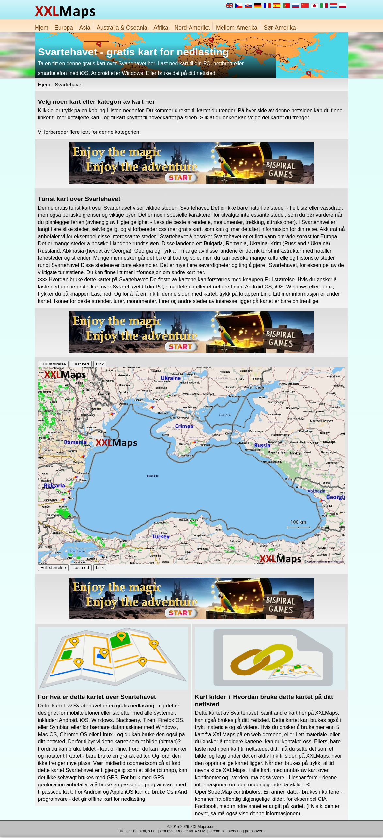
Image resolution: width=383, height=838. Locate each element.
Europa (63, 27)
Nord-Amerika (192, 27)
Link (100, 364)
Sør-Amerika (280, 27)
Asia (84, 27)
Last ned (80, 364)
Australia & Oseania (122, 27)
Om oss (166, 831)
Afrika (161, 27)
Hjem (41, 27)
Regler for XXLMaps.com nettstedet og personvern (220, 831)
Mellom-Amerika (236, 27)
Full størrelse (53, 364)
